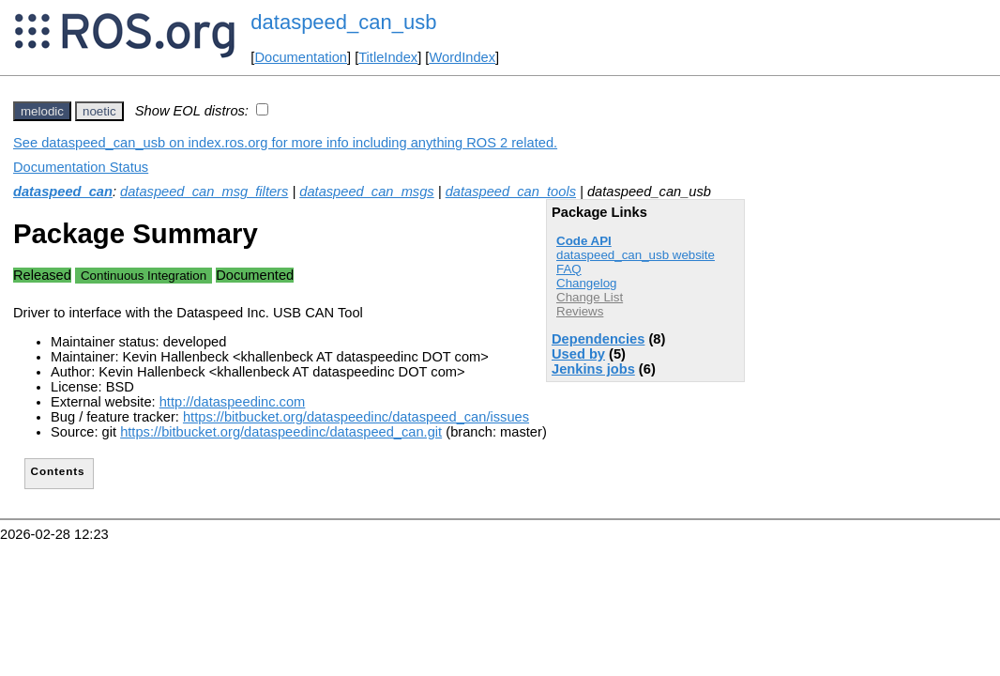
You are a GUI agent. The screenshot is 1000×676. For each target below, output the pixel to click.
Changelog (586, 283)
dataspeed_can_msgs (366, 191)
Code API (584, 241)
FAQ (569, 269)
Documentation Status (80, 167)
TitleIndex (387, 57)
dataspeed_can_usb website (635, 255)
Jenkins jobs (593, 368)
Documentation (300, 57)
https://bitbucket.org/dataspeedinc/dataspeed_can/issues (356, 416)
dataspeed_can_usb (343, 22)
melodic (42, 111)
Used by (578, 353)
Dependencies (598, 338)
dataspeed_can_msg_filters (204, 191)
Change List (589, 297)
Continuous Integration (143, 276)
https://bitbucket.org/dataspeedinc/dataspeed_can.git (281, 431)
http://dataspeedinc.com (232, 401)
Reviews (579, 311)
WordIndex (462, 57)
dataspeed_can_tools (511, 191)
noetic (99, 111)
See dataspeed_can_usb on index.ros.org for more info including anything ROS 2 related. (285, 142)
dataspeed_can (63, 191)
